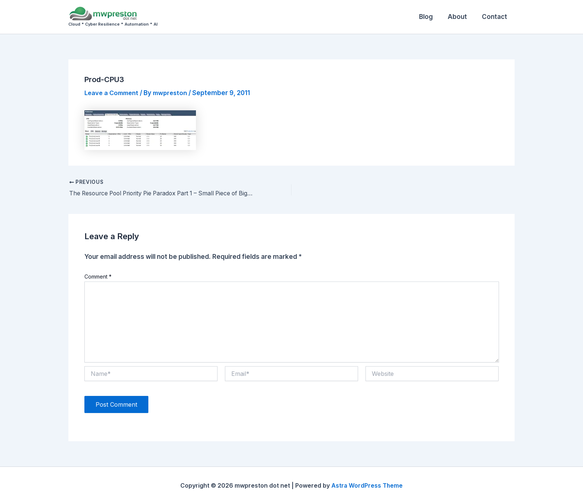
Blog (431, 16)
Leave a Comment (112, 93)
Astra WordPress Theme (367, 485)
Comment (98, 276)
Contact (495, 16)
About (460, 16)
